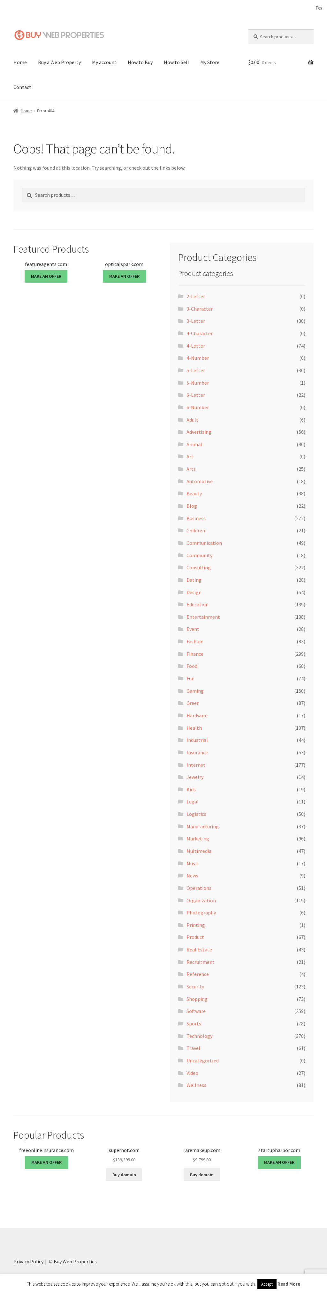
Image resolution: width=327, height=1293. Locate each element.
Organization (201, 900)
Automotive (199, 480)
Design (194, 591)
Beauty (194, 493)
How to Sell (176, 62)
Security (195, 986)
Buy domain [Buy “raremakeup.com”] (202, 1174)
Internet (195, 764)
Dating (194, 579)
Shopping (197, 998)
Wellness (196, 1085)
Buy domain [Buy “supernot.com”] (124, 1174)
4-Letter (195, 345)
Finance (194, 653)
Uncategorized (202, 1060)
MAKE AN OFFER (46, 276)
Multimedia (198, 850)
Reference (197, 974)
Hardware (197, 715)
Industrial (197, 739)
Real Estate (199, 949)
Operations (198, 887)
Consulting (198, 567)
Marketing (197, 838)
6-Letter (195, 394)
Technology (199, 1035)
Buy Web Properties (75, 1261)
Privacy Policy (28, 1261)
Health (194, 727)
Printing (195, 924)
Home (20, 62)
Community (199, 554)
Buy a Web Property (59, 62)
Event (192, 628)
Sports (193, 1023)
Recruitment (200, 961)
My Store (209, 62)
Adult (192, 419)
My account (104, 62)
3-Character (199, 308)
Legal (192, 801)
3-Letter (195, 320)
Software (196, 1011)
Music (192, 863)
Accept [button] (267, 1284)
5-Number (197, 382)
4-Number (197, 357)
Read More (289, 1284)
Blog (191, 505)
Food (191, 665)
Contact (22, 86)
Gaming (195, 690)
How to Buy (140, 62)
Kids (191, 789)
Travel (193, 1048)
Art (190, 456)
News (192, 875)
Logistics (196, 813)
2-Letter (195, 296)
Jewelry (194, 776)
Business (196, 517)
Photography (201, 912)
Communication (204, 542)
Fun (190, 678)
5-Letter (195, 369)
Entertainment (203, 616)
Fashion (194, 641)
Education (197, 604)
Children (195, 530)
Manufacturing (202, 826)
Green (193, 702)
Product (195, 937)
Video (192, 1072)
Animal (194, 443)
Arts (191, 468)
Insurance (197, 752)
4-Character (199, 333)
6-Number (197, 406)
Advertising (198, 431)
